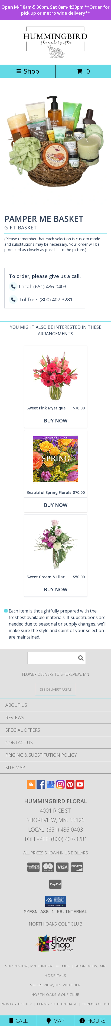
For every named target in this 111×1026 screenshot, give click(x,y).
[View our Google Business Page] (50, 787)
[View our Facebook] (41, 787)
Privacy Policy (16, 1004)
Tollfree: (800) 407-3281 (55, 839)
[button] (55, 901)
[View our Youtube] (80, 787)
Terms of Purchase (57, 1004)
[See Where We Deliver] (55, 689)
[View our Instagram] (60, 787)
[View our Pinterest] (70, 787)
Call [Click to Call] (18, 1020)
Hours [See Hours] (92, 1020)
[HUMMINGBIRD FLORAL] (55, 56)
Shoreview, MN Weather (55, 985)
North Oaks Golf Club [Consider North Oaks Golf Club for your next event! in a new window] (55, 924)
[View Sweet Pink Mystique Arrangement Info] (55, 374)
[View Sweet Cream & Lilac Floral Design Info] (55, 543)
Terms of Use (96, 1004)
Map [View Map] (55, 1020)
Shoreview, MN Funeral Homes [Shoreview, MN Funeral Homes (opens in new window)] (37, 966)
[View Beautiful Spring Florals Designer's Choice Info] (55, 459)
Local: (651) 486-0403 (55, 829)
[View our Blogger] (31, 787)
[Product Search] (56, 658)
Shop (27, 71)
